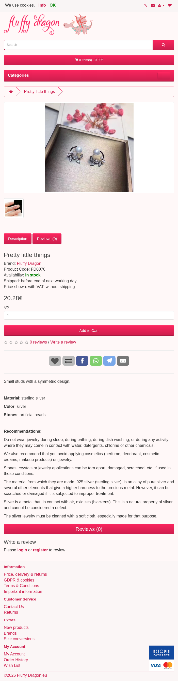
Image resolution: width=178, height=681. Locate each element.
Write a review (63, 342)
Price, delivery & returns (25, 574)
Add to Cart (89, 330)
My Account (14, 654)
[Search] (163, 45)
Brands (10, 633)
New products (16, 627)
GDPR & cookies (19, 580)
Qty (6, 307)
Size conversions (19, 639)
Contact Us (14, 607)
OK (53, 5)
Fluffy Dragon (29, 263)
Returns (11, 612)
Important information (23, 591)
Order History (16, 660)
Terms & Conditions (21, 586)
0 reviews (38, 342)
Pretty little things (39, 91)
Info (42, 5)
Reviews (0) (47, 238)
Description (17, 238)
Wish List (12, 665)
